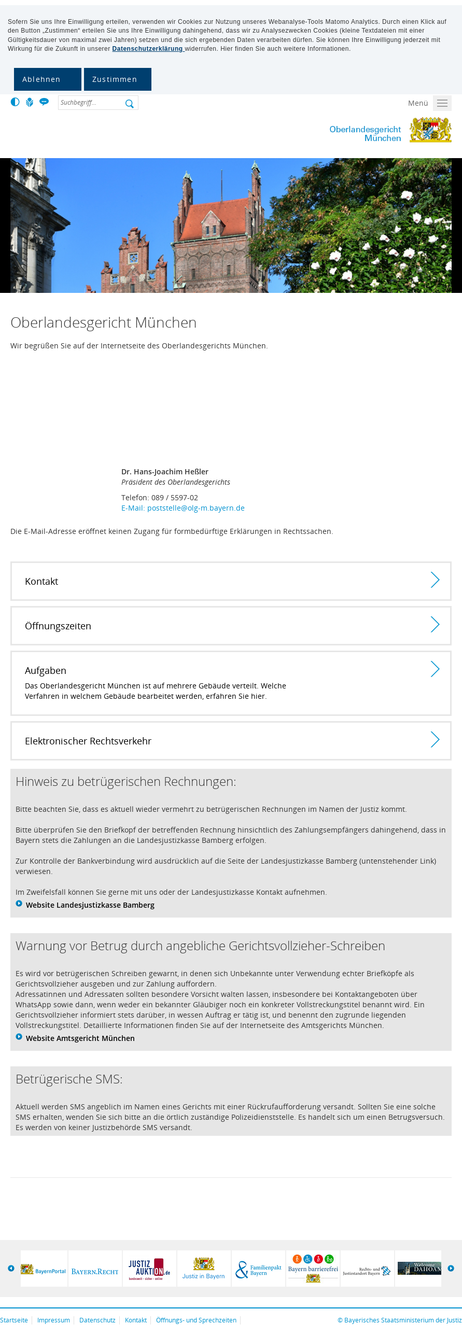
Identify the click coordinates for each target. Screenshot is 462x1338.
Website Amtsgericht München (80, 1038)
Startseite (14, 1320)
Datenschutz (97, 1320)
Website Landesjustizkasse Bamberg (90, 905)
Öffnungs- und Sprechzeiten (196, 1320)
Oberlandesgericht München (361, 130)
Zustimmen (114, 79)
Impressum (53, 1320)
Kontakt (136, 1320)
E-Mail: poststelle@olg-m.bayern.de (183, 508)
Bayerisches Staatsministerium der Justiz (403, 1320)
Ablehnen (41, 79)
